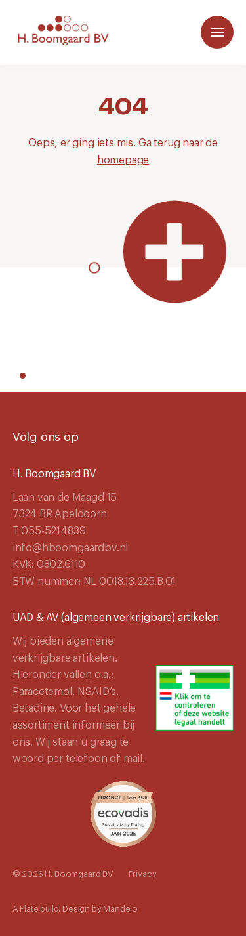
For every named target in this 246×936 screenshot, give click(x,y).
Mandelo (120, 908)
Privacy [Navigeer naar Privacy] (143, 874)
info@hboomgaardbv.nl (70, 548)
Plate (29, 908)
